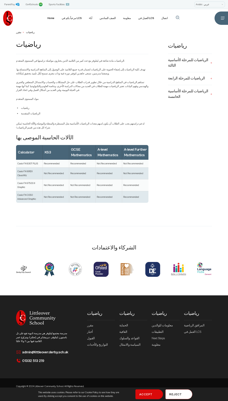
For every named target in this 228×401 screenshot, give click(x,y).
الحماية (125, 325)
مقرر (20, 32)
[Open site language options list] (209, 4)
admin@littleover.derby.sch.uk (42, 352)
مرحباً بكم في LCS (72, 18)
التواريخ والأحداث (99, 345)
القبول (93, 338)
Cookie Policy (92, 392)
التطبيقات (160, 332)
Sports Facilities (59, 4)
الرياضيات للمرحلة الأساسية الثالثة (190, 63)
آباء (90, 18)
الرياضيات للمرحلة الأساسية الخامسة (190, 94)
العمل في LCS (146, 18)
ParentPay (11, 4)
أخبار (92, 332)
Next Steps (160, 338)
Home (50, 18)
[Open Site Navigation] (221, 18)
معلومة (127, 18)
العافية (125, 332)
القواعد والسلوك (131, 338)
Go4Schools (34, 4)
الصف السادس (108, 18)
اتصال (164, 18)
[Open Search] (177, 17)
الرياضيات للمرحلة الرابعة (190, 79)
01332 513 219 (30, 360)
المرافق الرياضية (196, 325)
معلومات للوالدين (164, 325)
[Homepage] (6, 18)
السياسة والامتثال (132, 345)
